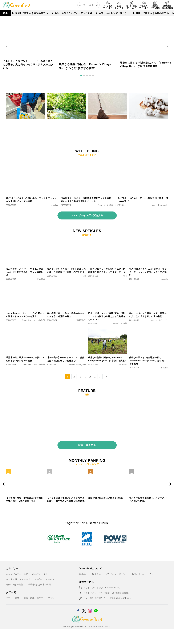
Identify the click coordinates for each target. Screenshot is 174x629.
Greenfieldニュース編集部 (33, 320)
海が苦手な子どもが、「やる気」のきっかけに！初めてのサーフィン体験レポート (24, 272)
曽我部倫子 (163, 129)
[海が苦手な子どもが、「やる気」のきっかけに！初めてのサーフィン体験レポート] (25, 241)
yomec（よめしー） (159, 320)
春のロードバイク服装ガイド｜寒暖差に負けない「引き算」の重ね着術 (148, 315)
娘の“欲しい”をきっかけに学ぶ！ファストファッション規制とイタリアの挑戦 (31, 199)
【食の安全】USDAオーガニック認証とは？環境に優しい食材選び (142, 199)
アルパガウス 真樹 (37, 133)
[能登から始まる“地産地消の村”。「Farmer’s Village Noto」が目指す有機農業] (148, 330)
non (84, 276)
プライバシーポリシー (116, 569)
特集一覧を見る (87, 443)
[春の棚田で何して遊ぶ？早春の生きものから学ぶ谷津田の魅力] (66, 285)
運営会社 (83, 569)
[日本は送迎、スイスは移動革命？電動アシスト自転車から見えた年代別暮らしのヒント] (87, 161)
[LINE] (96, 604)
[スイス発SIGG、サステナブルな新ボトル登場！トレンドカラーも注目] (25, 285)
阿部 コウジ (81, 133)
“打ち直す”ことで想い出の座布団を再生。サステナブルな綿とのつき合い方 (148, 124)
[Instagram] (90, 604)
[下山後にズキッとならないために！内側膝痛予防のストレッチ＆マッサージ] (107, 241)
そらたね (123, 364)
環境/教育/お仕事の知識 (39, 579)
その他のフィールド (44, 574)
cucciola (54, 205)
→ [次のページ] (100, 376)
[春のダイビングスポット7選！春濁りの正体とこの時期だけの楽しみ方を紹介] (66, 241)
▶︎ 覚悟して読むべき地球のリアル (30, 13)
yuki (125, 276)
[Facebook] (78, 604)
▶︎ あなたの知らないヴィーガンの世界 (72, 13)
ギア (8, 593)
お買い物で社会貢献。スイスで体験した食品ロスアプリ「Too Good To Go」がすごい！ (24, 125)
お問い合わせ (138, 569)
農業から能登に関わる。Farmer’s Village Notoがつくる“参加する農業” (107, 359)
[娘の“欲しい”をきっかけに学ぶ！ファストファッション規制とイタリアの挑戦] (32, 161)
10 (90, 377)
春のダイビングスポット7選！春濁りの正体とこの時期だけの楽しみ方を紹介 (66, 270)
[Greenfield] (16, 3)
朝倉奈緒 (41, 279)
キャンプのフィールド (17, 569)
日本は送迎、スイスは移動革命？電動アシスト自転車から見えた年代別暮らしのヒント (86, 199)
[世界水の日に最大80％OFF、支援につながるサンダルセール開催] (25, 330)
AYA (125, 129)
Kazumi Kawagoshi (159, 205)
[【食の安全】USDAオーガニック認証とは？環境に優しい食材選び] (142, 161)
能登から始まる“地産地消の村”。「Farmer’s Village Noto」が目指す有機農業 (147, 360)
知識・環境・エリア (33, 593)
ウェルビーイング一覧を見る (87, 215)
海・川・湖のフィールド (18, 574)
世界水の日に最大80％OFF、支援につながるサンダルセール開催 (25, 359)
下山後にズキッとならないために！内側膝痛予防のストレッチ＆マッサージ (106, 270)
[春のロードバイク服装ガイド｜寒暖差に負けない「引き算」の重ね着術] (148, 285)
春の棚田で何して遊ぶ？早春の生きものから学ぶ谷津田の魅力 (65, 315)
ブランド (52, 593)
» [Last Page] (106, 377)
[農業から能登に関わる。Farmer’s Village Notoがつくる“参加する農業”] (107, 330)
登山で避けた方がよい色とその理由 (105, 496)
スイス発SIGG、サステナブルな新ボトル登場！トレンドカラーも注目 (25, 315)
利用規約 (96, 569)
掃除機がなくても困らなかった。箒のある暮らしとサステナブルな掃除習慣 (106, 124)
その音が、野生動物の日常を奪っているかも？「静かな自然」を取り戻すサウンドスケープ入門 (65, 125)
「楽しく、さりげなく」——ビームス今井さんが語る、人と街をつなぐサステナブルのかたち (28, 64)
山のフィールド (40, 569)
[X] (84, 604)
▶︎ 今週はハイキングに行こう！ (112, 13)
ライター (153, 569)
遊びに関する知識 (15, 579)
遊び (17, 593)
